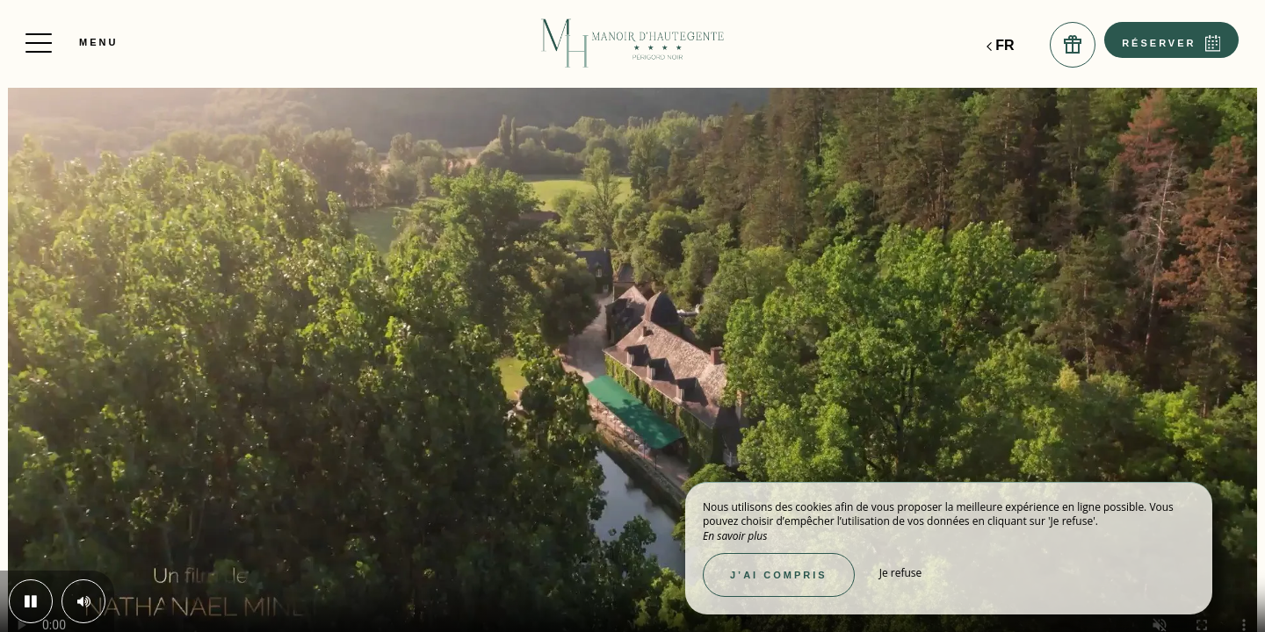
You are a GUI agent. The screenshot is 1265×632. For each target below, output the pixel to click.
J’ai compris (779, 575)
